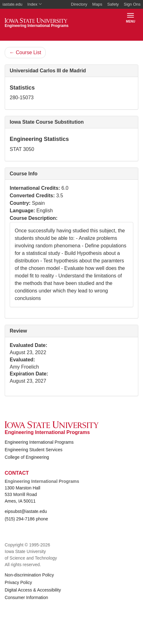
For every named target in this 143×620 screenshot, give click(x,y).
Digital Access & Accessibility (33, 589)
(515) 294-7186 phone (26, 518)
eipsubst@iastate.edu (26, 511)
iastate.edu (13, 4)
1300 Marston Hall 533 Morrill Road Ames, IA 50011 (22, 494)
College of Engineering (27, 457)
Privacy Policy (18, 582)
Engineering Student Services (33, 449)
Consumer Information (26, 597)
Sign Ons (132, 4)
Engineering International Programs (39, 442)
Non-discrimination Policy (29, 574)
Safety (113, 4)
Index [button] (35, 4)
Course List (25, 52)
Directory (79, 4)
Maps (97, 4)
